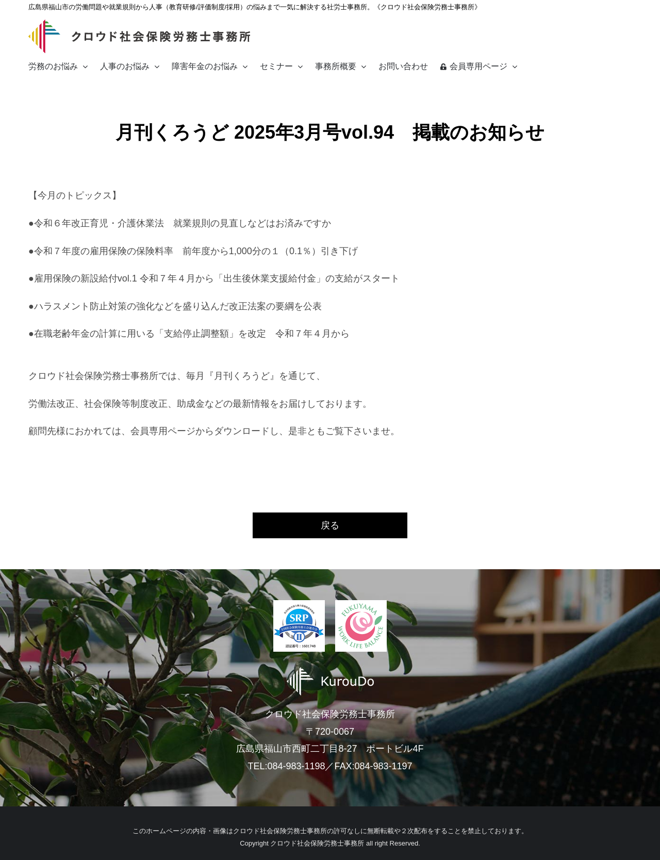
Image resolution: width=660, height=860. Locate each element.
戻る (330, 525)
